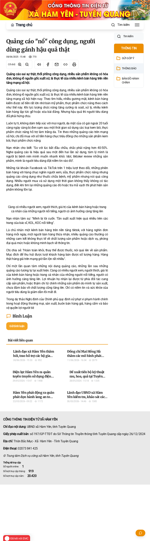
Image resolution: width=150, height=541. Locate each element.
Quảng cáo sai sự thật (21, 90)
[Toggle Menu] (137, 25)
